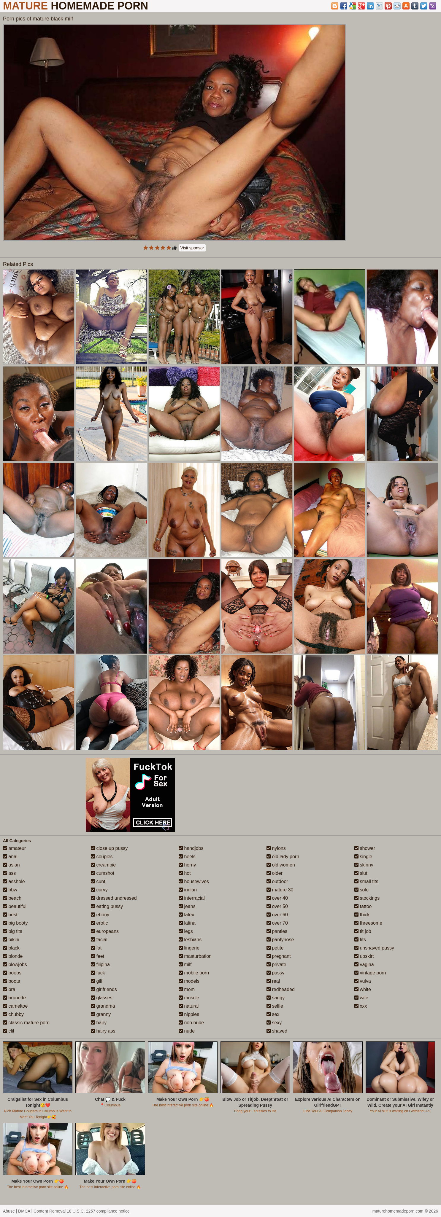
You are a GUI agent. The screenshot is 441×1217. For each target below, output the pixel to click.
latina (187, 923)
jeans (187, 906)
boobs (12, 972)
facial (99, 939)
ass (9, 873)
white (362, 989)
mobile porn (194, 972)
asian (11, 864)
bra (9, 989)
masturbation (195, 956)
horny (187, 864)
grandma (103, 1006)
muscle (189, 997)
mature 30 (279, 889)
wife (361, 997)
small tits (366, 881)
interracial (192, 898)
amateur (14, 848)
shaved (276, 1030)
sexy (274, 1022)
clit (8, 1030)
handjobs (191, 848)
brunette (14, 997)
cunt (98, 881)
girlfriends (104, 989)
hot (185, 873)
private (276, 964)
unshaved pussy (374, 947)
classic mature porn (26, 1022)
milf (185, 964)
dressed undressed (114, 898)
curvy (99, 889)
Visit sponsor (192, 248)
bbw (10, 889)
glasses (101, 997)
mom (187, 989)
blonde (13, 956)
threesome (368, 923)
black (11, 947)
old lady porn (282, 856)
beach (12, 898)
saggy (275, 997)
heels (187, 856)
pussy (275, 972)
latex (186, 914)
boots (11, 981)
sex (272, 1014)
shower (364, 848)
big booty (15, 923)
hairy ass (103, 1030)
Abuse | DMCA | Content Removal (34, 1211)
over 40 (277, 898)
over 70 (277, 923)
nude (187, 1030)
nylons (276, 848)
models (189, 981)
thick (361, 914)
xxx (360, 1006)
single (363, 856)
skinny (363, 864)
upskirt (364, 956)
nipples (189, 1014)
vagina (364, 964)
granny (101, 1014)
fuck (98, 972)
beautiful (14, 906)
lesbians (190, 939)
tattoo (363, 906)
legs (186, 931)
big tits (12, 931)
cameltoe (15, 1006)
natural (189, 1006)
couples (102, 856)
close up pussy (109, 848)
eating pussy (107, 906)
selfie (274, 1006)
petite (275, 947)
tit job (362, 931)
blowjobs (15, 964)
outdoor (277, 881)
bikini (11, 939)
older (274, 873)
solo (361, 889)
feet (97, 956)
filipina (100, 964)
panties (276, 931)
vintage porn (370, 972)
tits (360, 939)
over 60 (277, 914)
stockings (367, 898)
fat (96, 947)
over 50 (277, 906)
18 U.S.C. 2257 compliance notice (98, 1211)
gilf (96, 981)
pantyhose (280, 939)
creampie (103, 864)
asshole (14, 881)
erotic (99, 923)
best (10, 914)
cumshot (102, 873)
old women (280, 864)
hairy (99, 1022)
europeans (105, 931)
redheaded (280, 989)
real (273, 981)
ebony (100, 914)
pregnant (278, 956)
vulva (362, 981)
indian (188, 889)
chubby (13, 1014)
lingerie (189, 947)
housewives (194, 881)
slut (360, 873)
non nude (191, 1022)
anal (10, 856)
